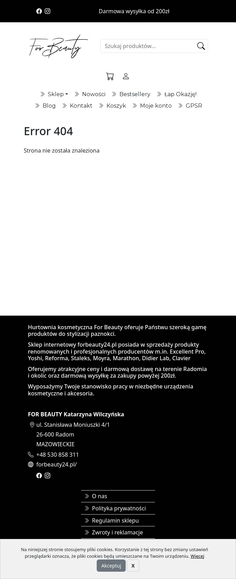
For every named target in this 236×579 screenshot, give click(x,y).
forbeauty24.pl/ (56, 464)
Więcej (197, 556)
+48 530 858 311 (57, 454)
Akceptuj (111, 565)
